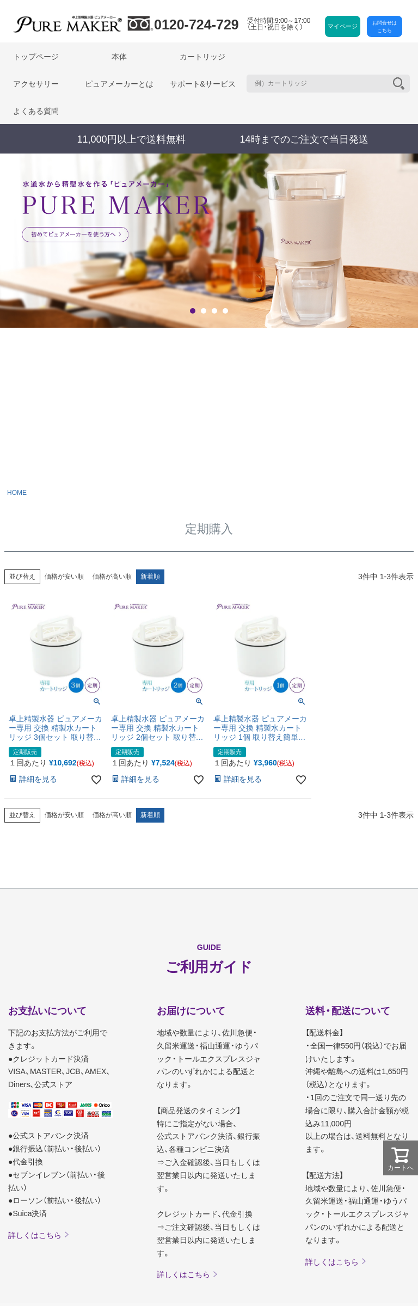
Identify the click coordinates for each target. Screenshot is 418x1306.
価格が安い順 (64, 576)
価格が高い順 (112, 576)
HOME (17, 492)
